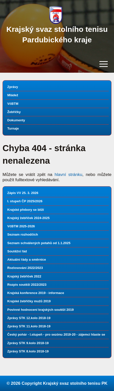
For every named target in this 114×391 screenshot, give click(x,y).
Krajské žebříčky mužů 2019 (29, 301)
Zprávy (12, 87)
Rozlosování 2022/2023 (25, 268)
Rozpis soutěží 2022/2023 (26, 284)
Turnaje (13, 128)
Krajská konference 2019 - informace (35, 293)
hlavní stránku (68, 174)
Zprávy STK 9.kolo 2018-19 (28, 343)
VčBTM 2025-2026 (21, 226)
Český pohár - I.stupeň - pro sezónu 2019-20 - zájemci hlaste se (56, 334)
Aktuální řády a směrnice (26, 259)
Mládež (12, 95)
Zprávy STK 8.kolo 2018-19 (28, 351)
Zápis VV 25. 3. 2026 (22, 193)
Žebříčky (14, 112)
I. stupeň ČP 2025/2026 (24, 201)
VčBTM (12, 104)
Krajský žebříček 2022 (24, 276)
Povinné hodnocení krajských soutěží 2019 (40, 310)
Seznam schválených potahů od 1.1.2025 (38, 243)
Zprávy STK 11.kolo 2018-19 (28, 326)
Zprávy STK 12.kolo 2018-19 (28, 318)
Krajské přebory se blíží (25, 210)
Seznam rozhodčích (22, 234)
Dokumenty (16, 120)
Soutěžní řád (17, 251)
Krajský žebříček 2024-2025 (28, 218)
